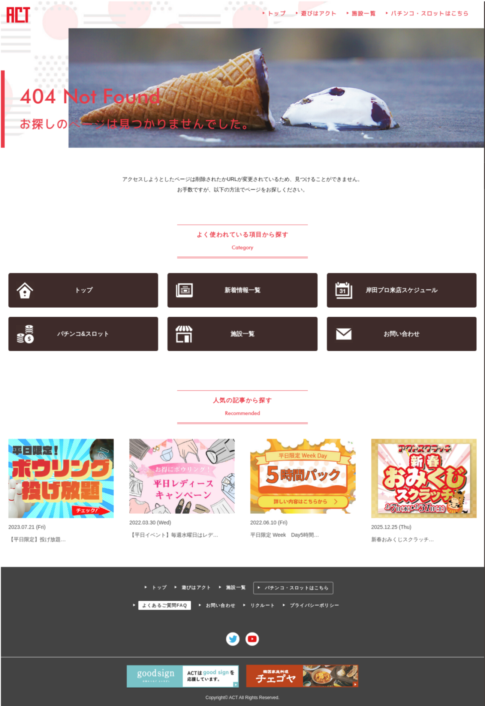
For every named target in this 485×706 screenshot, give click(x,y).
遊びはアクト (319, 15)
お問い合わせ (401, 334)
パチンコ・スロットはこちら (429, 15)
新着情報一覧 (242, 290)
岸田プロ (401, 290)
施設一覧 (364, 15)
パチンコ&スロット (84, 334)
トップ (277, 15)
